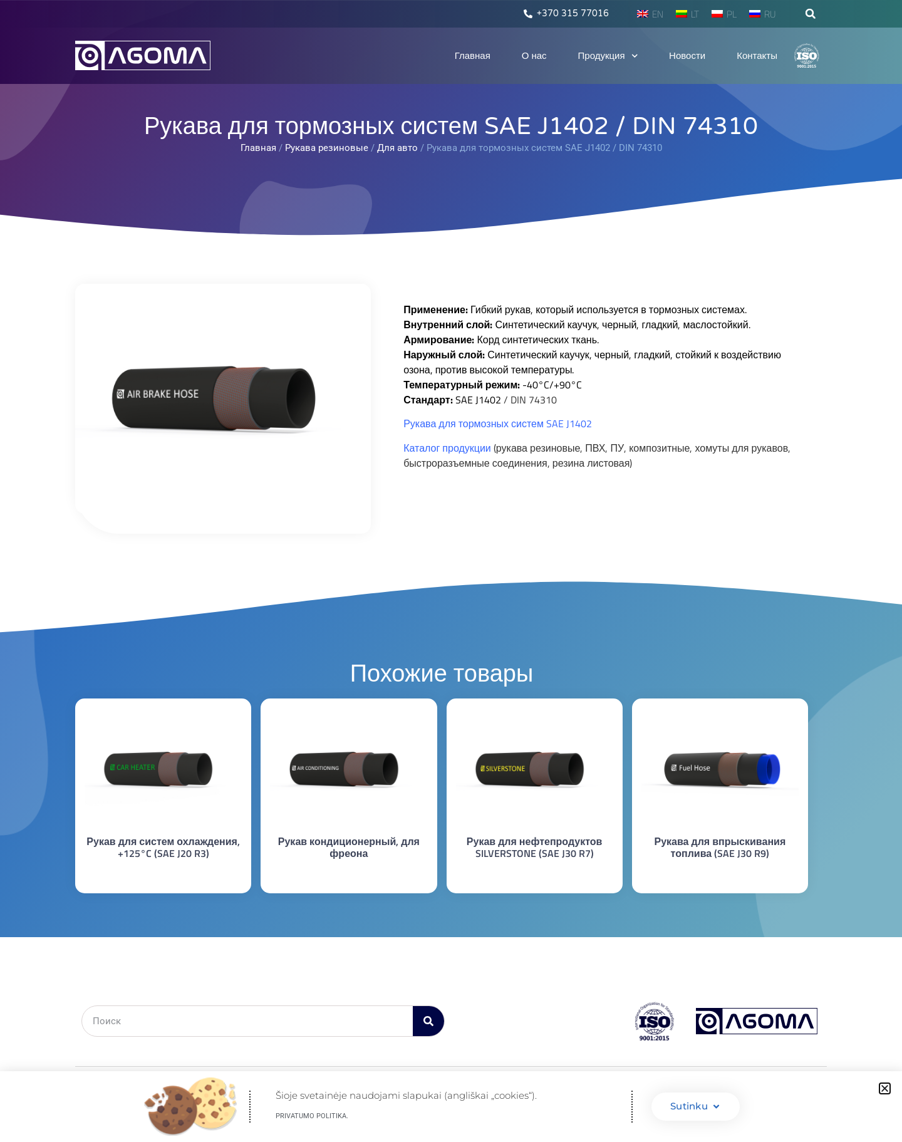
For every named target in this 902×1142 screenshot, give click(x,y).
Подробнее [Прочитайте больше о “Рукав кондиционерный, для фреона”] (349, 876)
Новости (687, 55)
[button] (810, 14)
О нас (534, 55)
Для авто (397, 147)
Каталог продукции (447, 447)
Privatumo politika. (312, 1116)
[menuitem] (650, 14)
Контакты (757, 55)
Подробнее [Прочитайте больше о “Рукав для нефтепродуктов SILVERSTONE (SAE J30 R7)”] (535, 876)
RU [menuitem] (770, 14)
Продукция (608, 56)
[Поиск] (428, 1021)
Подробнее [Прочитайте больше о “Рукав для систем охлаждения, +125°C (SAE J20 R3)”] (163, 876)
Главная (472, 55)
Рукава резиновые (326, 147)
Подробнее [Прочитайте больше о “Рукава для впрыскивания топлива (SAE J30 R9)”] (720, 876)
